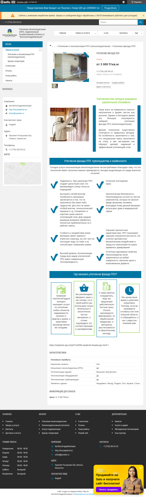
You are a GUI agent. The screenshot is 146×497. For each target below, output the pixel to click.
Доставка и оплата (13, 433)
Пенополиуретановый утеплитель (56, 425)
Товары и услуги (83, 33)
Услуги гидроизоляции (51, 429)
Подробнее (110, 8)
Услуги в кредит (121, 425)
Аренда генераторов (16, 61)
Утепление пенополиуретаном (54, 421)
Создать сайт (22, 2)
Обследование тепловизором (127, 429)
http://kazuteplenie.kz (18, 109)
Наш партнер (120, 433)
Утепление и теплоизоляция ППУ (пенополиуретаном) (84, 46)
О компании (10, 66)
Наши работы (11, 76)
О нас (106, 33)
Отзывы (9, 71)
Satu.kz (86, 491)
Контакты (123, 33)
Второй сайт (83, 433)
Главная (62, 33)
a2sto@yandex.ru (16, 113)
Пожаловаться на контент (84, 494)
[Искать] (141, 22)
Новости (9, 81)
